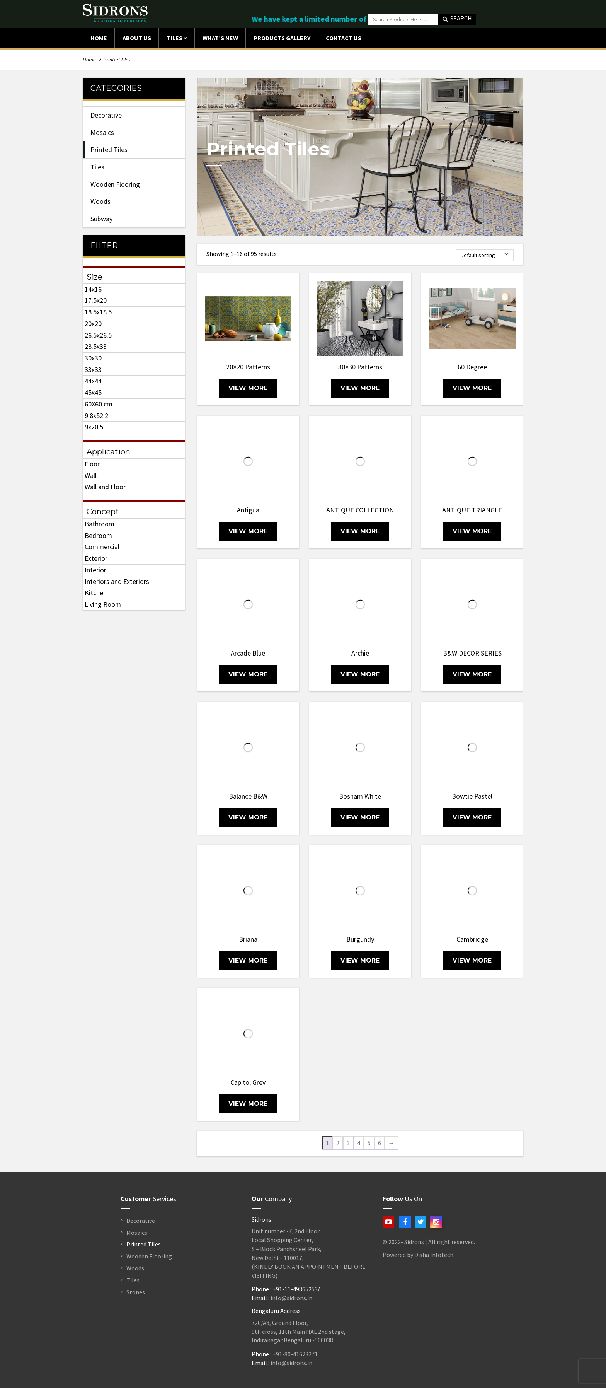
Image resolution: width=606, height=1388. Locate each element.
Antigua (248, 509)
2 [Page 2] (337, 1143)
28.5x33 (96, 346)
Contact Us (343, 38)
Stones (135, 1292)
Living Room (103, 604)
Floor (92, 463)
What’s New (220, 38)
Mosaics (102, 132)
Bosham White (360, 796)
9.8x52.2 (96, 415)
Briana (248, 939)
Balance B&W (248, 796)
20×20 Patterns (248, 366)
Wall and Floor (105, 486)
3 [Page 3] (348, 1143)
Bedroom (98, 535)
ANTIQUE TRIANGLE (472, 509)
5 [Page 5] (369, 1143)
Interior (95, 569)
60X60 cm (98, 403)
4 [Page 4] (358, 1143)
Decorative (106, 115)
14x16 (93, 289)
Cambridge (472, 939)
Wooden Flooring (115, 184)
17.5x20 (96, 300)
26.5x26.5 (98, 335)
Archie (360, 653)
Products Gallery (282, 38)
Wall (91, 475)
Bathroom (99, 523)
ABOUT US (137, 38)
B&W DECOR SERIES (472, 653)
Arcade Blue (248, 653)
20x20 (93, 323)
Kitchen (96, 592)
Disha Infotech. (434, 1254)
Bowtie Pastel (472, 796)
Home (98, 38)
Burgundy (360, 939)
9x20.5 (94, 426)
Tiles (174, 38)
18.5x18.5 (98, 311)
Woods (100, 201)
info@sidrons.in (291, 1298)
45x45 (93, 392)
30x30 (93, 357)
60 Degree (472, 366)
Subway (101, 218)
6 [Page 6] (379, 1143)
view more (247, 388)
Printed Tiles (109, 149)
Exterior (96, 558)
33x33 (93, 369)
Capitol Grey (248, 1082)
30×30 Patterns (360, 366)
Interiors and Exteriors (117, 581)
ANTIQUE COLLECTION (360, 509)
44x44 (93, 380)
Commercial (102, 546)
